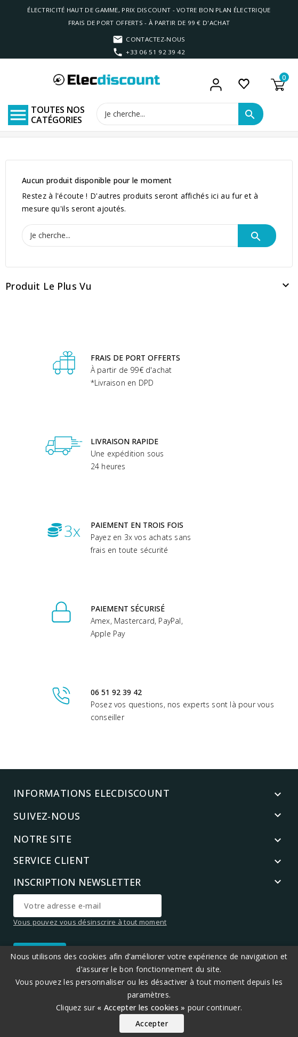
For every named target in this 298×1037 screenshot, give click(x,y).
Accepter (151, 1023)
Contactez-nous (155, 39)
